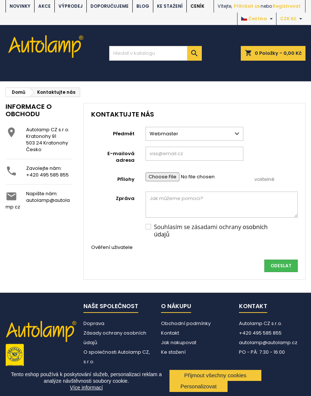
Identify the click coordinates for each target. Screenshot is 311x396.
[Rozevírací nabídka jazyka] (258, 19)
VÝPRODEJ (70, 6)
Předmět (124, 133)
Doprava (93, 323)
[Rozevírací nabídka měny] (292, 19)
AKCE (44, 6)
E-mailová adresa (121, 157)
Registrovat (287, 6)
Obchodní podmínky (186, 323)
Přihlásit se (247, 6)
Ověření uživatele (112, 247)
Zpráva (125, 198)
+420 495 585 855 (47, 174)
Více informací (86, 387)
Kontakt (170, 332)
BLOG (142, 6)
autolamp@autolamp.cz (38, 203)
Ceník (197, 6)
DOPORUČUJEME (109, 6)
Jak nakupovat (178, 342)
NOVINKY (20, 6)
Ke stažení (170, 6)
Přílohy (126, 179)
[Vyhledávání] (155, 53)
